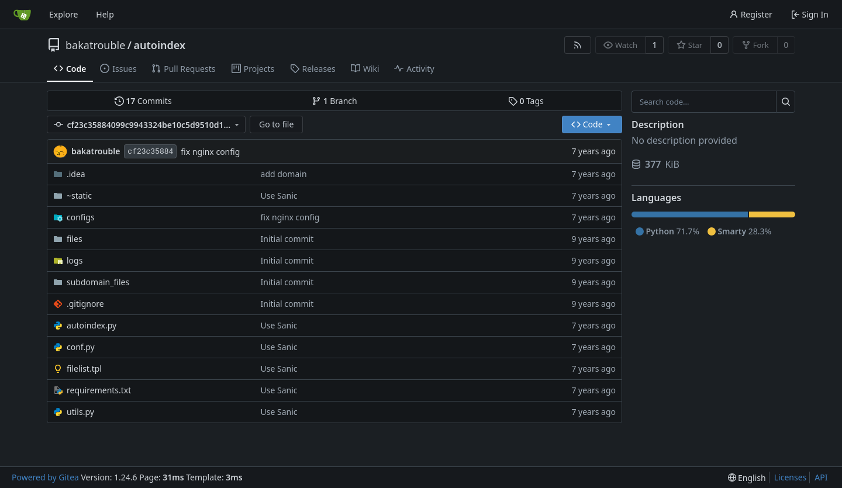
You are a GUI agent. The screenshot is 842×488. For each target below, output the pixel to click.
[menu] (747, 477)
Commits (143, 100)
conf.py (81, 346)
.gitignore (85, 303)
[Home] (22, 14)
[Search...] (785, 102)
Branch (334, 100)
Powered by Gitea (45, 477)
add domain (284, 173)
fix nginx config (210, 151)
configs (81, 217)
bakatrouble (95, 45)
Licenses (790, 477)
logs (74, 260)
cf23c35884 (150, 151)
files (74, 238)
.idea (76, 173)
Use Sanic (279, 195)
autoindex (160, 45)
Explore (63, 14)
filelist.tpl (84, 368)
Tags (526, 100)
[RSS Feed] (577, 45)
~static (79, 195)
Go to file (276, 124)
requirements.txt (99, 390)
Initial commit (287, 238)
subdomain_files (98, 282)
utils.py (80, 411)
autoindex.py (91, 325)
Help (105, 14)
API (821, 477)
